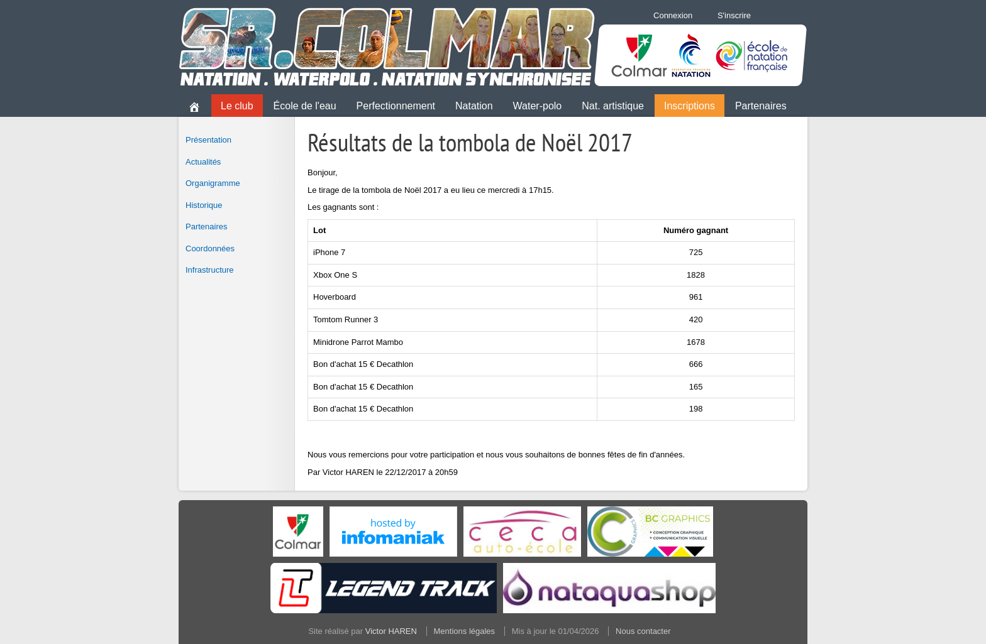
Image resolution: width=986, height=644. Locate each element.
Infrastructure (210, 270)
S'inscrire (734, 15)
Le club (237, 106)
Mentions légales (465, 631)
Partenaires (761, 106)
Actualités (203, 161)
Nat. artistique (613, 106)
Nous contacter (643, 631)
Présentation (208, 140)
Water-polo (537, 106)
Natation (474, 106)
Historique (204, 205)
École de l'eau (305, 106)
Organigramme (213, 183)
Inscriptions (689, 106)
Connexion (672, 15)
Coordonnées (210, 248)
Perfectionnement (396, 106)
